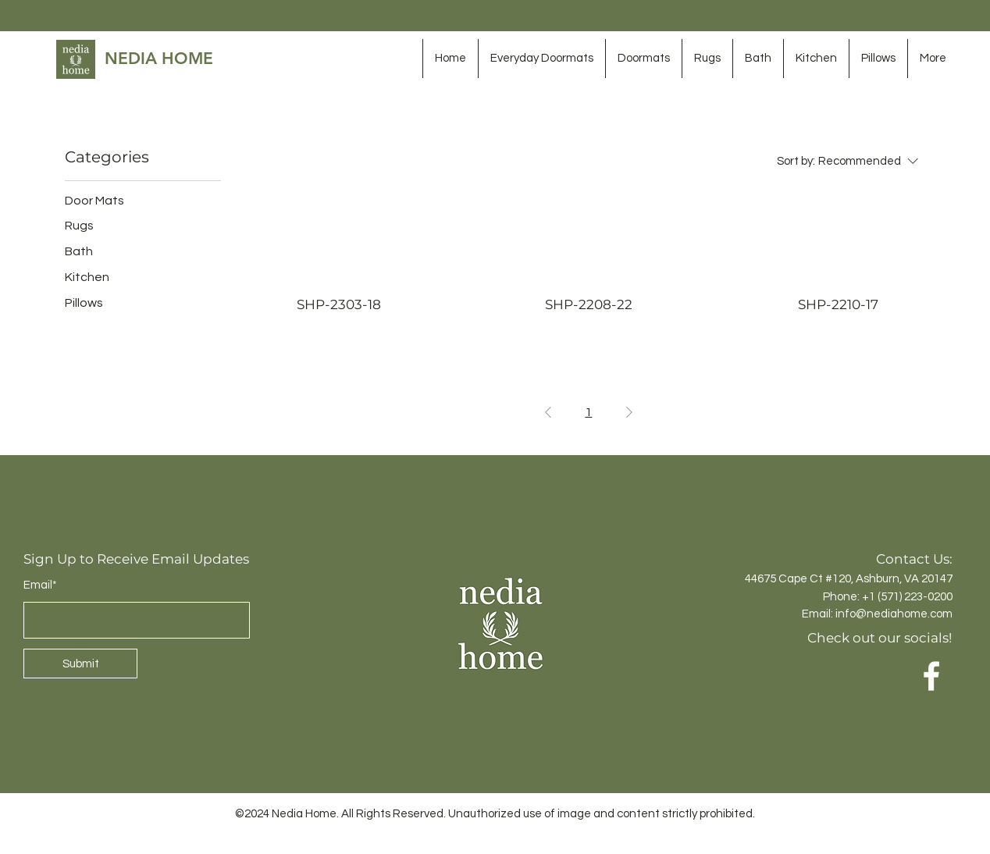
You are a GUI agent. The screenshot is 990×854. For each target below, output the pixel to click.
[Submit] (80, 663)
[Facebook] (931, 676)
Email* (40, 585)
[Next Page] (629, 412)
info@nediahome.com (894, 614)
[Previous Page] (548, 412)
